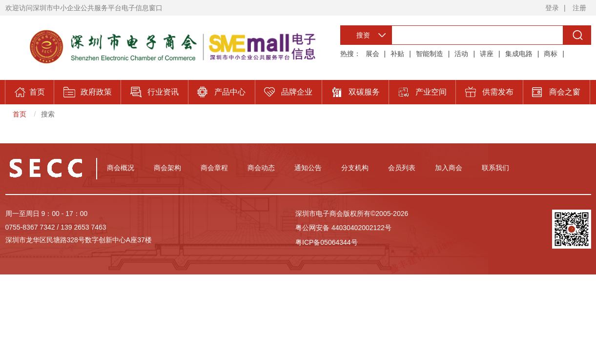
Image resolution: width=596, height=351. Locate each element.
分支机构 (355, 168)
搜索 (48, 114)
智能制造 (429, 54)
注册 (579, 8)
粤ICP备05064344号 (326, 242)
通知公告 (308, 168)
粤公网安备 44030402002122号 (343, 228)
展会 (372, 54)
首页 (19, 114)
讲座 (486, 54)
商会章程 (214, 168)
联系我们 (495, 168)
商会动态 (261, 168)
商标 (550, 54)
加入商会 (448, 168)
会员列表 (401, 168)
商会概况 (120, 168)
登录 (552, 8)
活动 (461, 54)
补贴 (397, 54)
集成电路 (519, 54)
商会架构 (167, 168)
